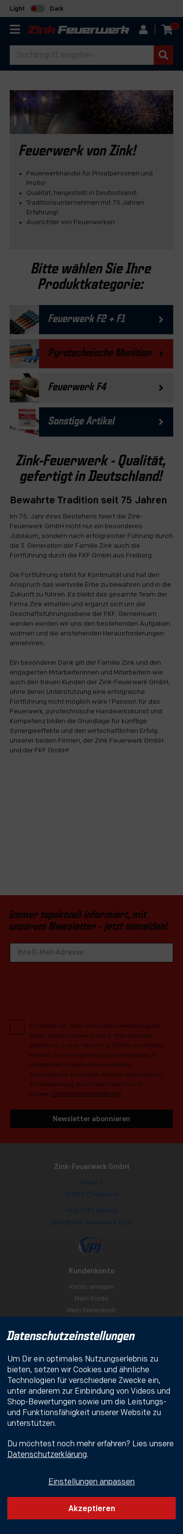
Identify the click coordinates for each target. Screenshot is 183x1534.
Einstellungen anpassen (91, 1482)
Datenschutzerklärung (47, 1455)
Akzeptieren (91, 1509)
